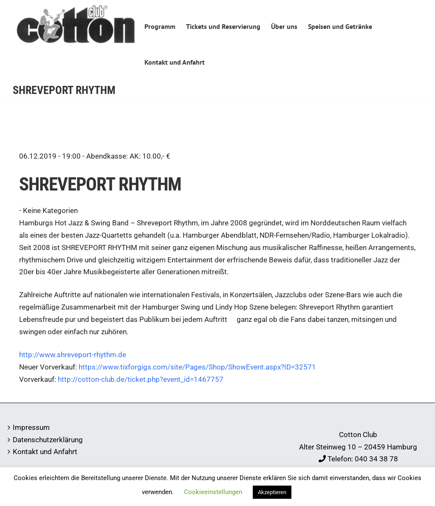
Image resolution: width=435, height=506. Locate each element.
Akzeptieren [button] (272, 492)
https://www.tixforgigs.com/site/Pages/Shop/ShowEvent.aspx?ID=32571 (197, 367)
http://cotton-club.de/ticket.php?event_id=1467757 (140, 379)
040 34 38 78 (376, 459)
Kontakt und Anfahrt (45, 451)
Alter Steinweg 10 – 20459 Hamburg (358, 447)
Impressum (31, 427)
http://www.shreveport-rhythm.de (72, 354)
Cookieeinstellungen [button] (213, 492)
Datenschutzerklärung (48, 439)
